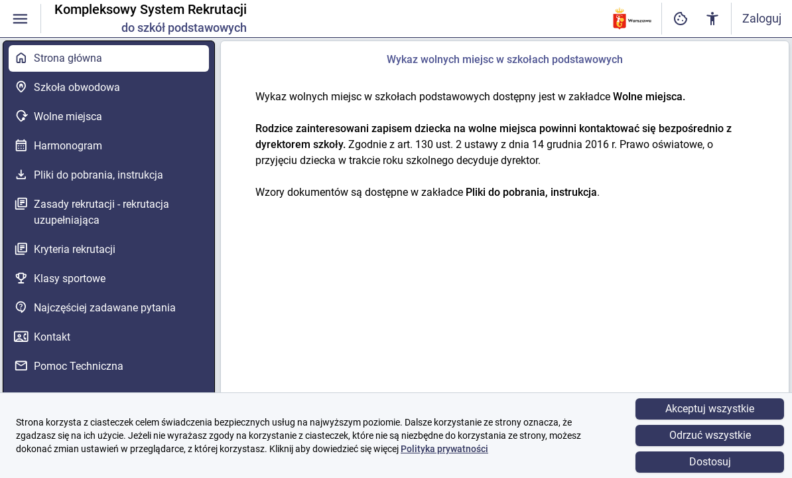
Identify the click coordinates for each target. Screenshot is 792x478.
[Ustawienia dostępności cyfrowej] (680, 19)
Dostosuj (710, 461)
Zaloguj (761, 18)
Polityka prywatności (444, 448)
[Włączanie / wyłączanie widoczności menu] (20, 19)
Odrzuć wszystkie (710, 435)
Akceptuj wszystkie (709, 408)
